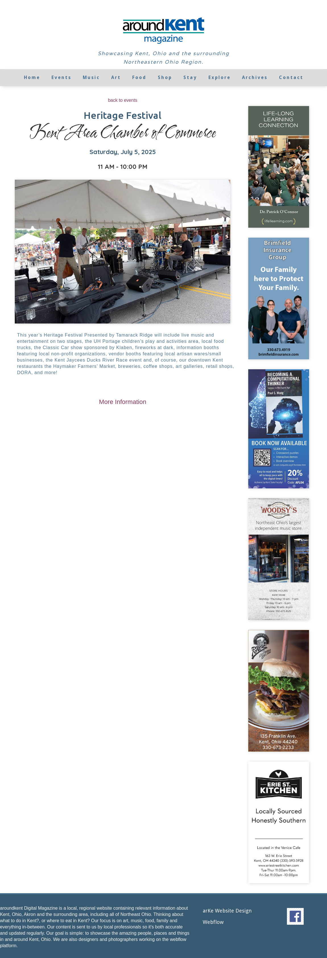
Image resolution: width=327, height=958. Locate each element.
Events (61, 77)
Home (32, 77)
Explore (219, 77)
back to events (122, 100)
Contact (291, 77)
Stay (190, 77)
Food (139, 77)
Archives (255, 77)
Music (91, 77)
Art (116, 77)
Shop (165, 77)
